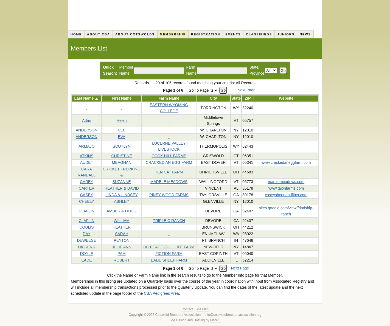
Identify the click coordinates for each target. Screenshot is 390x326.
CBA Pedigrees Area (161, 293)
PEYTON (121, 240)
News (305, 34)
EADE (86, 260)
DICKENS (86, 247)
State (236, 98)
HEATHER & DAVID (122, 188)
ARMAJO (86, 146)
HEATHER (122, 227)
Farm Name (168, 98)
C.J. (121, 130)
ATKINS (87, 156)
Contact (187, 309)
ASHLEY (121, 201)
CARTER (86, 188)
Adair (86, 120)
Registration (205, 34)
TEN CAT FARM (169, 172)
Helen (122, 120)
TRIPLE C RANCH (169, 220)
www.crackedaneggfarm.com (286, 162)
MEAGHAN (121, 162)
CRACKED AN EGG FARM (169, 162)
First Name (121, 98)
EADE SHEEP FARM (169, 260)
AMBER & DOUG (122, 211)
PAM (121, 253)
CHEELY (86, 201)
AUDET (86, 162)
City (213, 98)
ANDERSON (86, 130)
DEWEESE (86, 240)
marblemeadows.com (286, 181)
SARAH (121, 234)
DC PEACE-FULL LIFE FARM (168, 247)
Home (76, 34)
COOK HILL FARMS (168, 156)
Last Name (84, 98)
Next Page (246, 90)
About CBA (98, 34)
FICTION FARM (169, 253)
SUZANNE (122, 181)
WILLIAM (122, 220)
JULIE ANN (121, 247)
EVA (121, 136)
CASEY (86, 195)
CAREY (86, 181)
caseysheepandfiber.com (286, 195)
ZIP (248, 98)
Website (286, 98)
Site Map (201, 309)
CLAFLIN (87, 211)
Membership (173, 34)
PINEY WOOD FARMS (169, 195)
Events (233, 34)
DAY (87, 234)
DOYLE (86, 253)
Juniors (285, 34)
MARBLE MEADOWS (168, 181)
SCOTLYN (122, 146)
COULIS (86, 227)
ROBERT (122, 260)
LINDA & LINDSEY (121, 195)
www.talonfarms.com (286, 188)
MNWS (215, 320)
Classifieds (259, 34)
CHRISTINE (121, 156)
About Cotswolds (135, 34)
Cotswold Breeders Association (195, 15)
